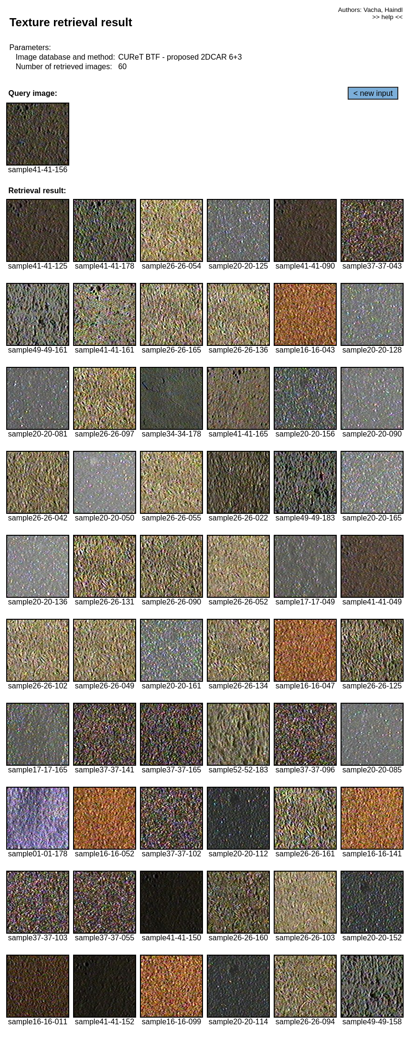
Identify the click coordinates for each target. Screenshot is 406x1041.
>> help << (387, 17)
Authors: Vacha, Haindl (370, 9)
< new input (373, 93)
